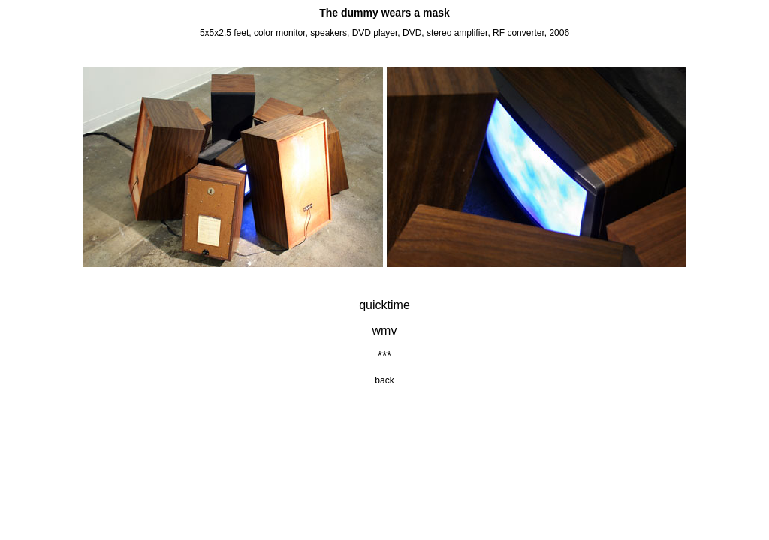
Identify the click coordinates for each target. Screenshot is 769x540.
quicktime (384, 304)
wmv (384, 330)
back (384, 380)
